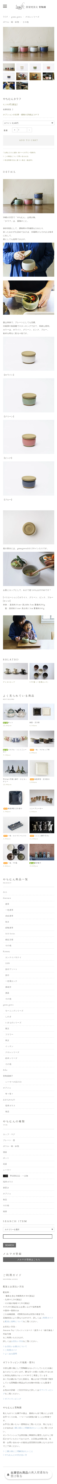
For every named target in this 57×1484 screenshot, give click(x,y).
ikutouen (7, 898)
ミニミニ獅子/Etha (39, 836)
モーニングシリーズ (14, 1011)
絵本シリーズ (11, 1058)
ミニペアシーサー (36, 809)
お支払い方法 (17, 1341)
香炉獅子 (35, 863)
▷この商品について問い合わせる (16, 156)
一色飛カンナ (11, 981)
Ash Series (10, 933)
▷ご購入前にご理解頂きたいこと (18, 1451)
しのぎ (8, 1016)
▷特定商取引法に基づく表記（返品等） (18, 160)
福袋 (5, 1211)
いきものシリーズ (13, 1022)
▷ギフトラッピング (12, 1399)
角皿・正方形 (34, 722)
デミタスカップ (9, 682)
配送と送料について (14, 1321)
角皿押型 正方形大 (39, 779)
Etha (5, 1070)
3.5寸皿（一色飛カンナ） (39, 682)
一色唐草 (9, 910)
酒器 (7, 993)
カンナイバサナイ (13, 957)
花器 (5, 1164)
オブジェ (7, 1088)
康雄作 (8, 987)
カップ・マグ (9, 1134)
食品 (7, 1111)
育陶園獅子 (8, 1076)
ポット (8, 722)
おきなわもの (9, 1099)
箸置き (6, 1188)
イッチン (9, 1046)
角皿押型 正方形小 (12, 809)
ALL (5, 892)
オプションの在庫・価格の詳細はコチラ (21, 114)
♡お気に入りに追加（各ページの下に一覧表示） (19, 153)
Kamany (6, 951)
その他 (26, 22)
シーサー (7, 1170)
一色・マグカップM (39, 750)
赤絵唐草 (9, 916)
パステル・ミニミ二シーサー (15, 751)
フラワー (9, 1034)
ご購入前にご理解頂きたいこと (27, 1428)
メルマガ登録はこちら (28, 1259)
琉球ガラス (10, 1105)
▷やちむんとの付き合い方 (15, 1455)
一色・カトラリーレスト (15, 836)
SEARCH (9, 1245)
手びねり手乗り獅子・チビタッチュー (15, 780)
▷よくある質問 (10, 1354)
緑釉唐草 (9, 928)
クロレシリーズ (32, 17)
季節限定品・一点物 (15, 1176)
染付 (7, 975)
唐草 (7, 904)
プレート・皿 (9, 1140)
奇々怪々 (9, 1094)
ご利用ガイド (47, 1318)
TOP (5, 17)
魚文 (7, 922)
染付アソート (11, 969)
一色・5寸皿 (10, 863)
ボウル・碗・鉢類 (11, 22)
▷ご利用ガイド (10, 1350)
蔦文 (7, 1040)
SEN (7, 963)
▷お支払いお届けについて (15, 1346)
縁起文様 (9, 939)
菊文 (7, 1028)
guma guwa (16, 17)
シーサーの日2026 (13, 1082)
